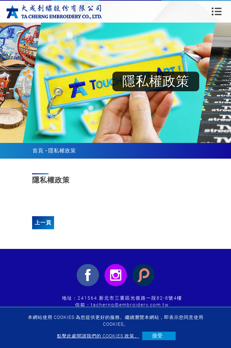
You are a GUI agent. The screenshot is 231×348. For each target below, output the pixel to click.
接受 (157, 336)
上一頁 (43, 222)
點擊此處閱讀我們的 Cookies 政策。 (98, 336)
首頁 (38, 151)
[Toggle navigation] (216, 11)
